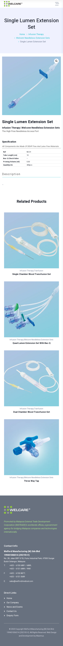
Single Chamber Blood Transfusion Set (31, 274)
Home (22, 34)
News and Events (15, 607)
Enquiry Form (13, 615)
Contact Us (12, 611)
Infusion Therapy (36, 34)
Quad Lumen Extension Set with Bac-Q (32, 343)
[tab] (31, 174)
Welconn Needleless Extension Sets (33, 38)
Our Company (13, 602)
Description (11, 174)
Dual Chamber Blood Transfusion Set (31, 412)
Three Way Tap (31, 481)
